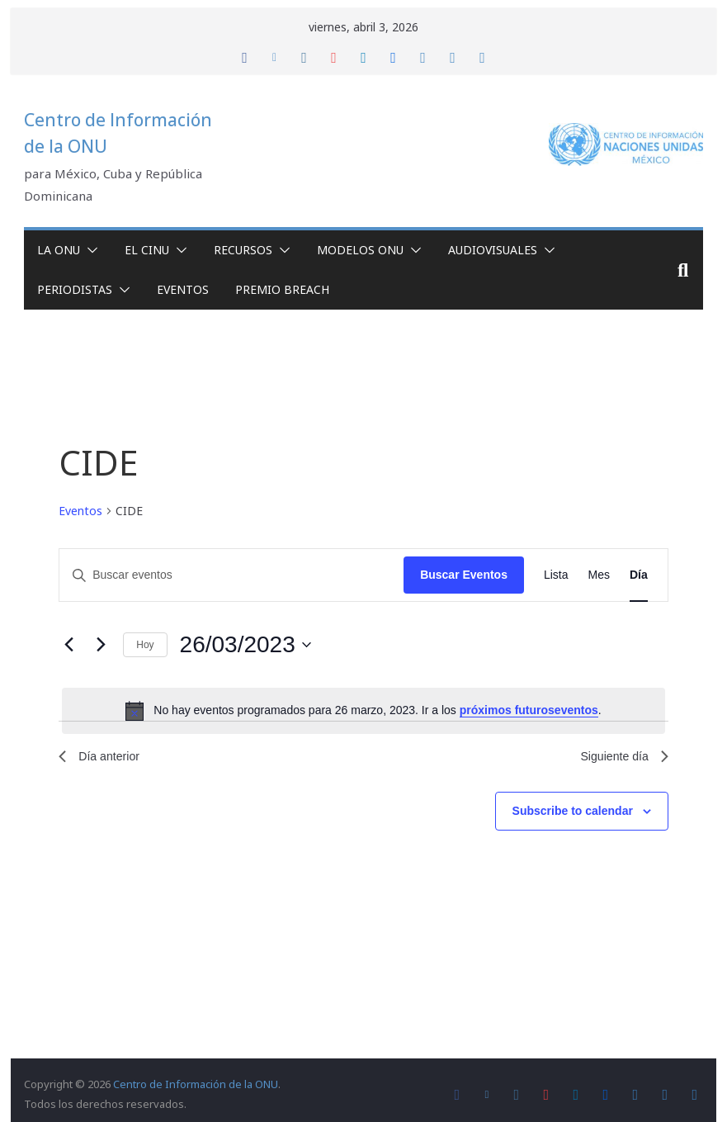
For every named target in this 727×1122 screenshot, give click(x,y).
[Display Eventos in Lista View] (556, 575)
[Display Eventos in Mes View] (599, 575)
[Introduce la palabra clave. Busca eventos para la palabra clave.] (231, 575)
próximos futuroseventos (529, 710)
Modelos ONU (360, 250)
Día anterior (103, 758)
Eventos (183, 289)
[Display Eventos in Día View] (639, 575)
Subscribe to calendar (572, 814)
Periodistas (74, 289)
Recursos (243, 250)
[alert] (363, 711)
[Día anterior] (68, 645)
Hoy (144, 645)
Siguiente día (619, 758)
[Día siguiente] (101, 645)
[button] (89, 250)
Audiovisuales (492, 250)
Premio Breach (282, 289)
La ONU (58, 250)
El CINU (147, 250)
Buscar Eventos (463, 574)
